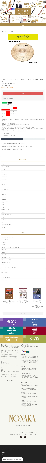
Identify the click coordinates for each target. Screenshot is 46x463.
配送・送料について (26, 432)
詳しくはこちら (10, 380)
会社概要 (3, 452)
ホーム (3, 31)
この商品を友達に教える (6, 133)
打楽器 (7, 31)
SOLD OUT (23, 93)
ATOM (35, 434)
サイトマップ (4, 456)
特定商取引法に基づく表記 (8, 98)
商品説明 (12, 139)
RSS (32, 434)
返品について (33, 432)
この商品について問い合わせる (8, 135)
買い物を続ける (5, 136)
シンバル (11, 31)
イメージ (34, 139)
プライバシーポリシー (26, 434)
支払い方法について (17, 432)
